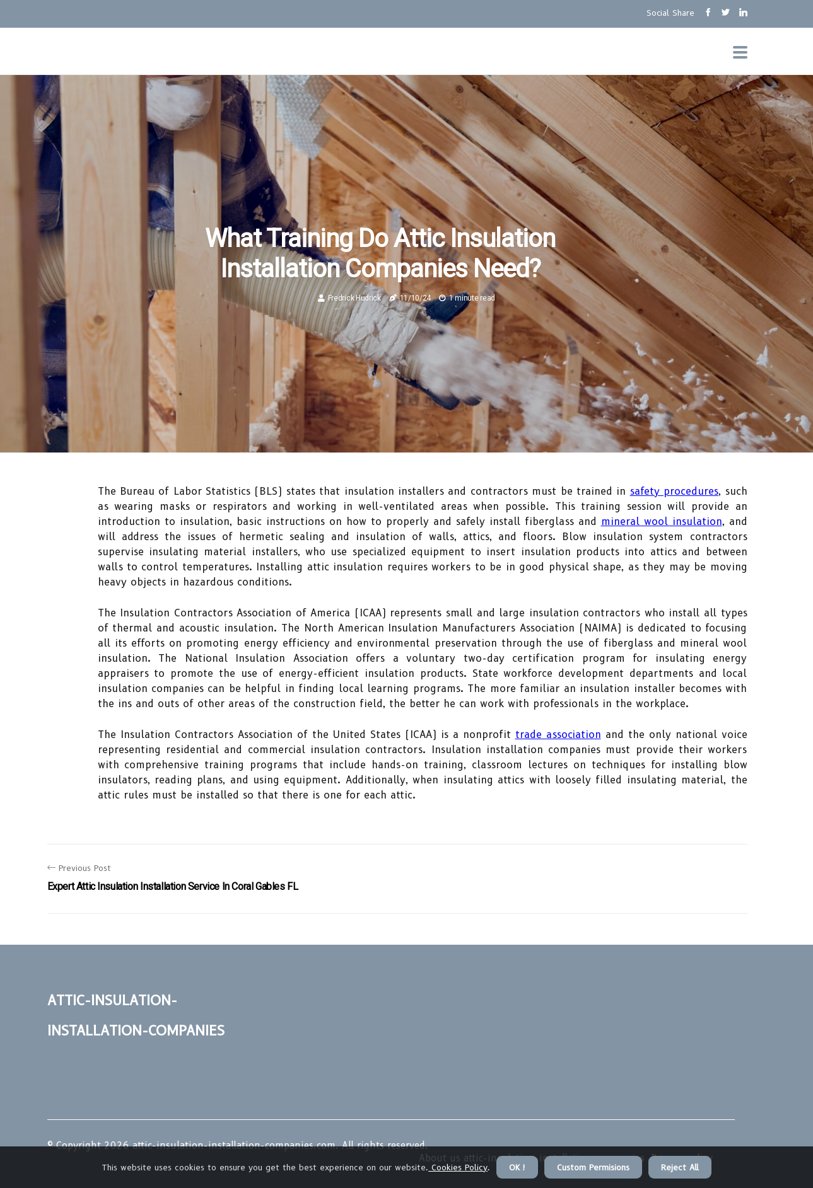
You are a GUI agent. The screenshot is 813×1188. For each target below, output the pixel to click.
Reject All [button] (680, 1167)
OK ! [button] (517, 1167)
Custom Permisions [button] (593, 1167)
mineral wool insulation (661, 522)
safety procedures (674, 491)
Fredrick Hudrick (354, 298)
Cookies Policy (458, 1167)
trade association (558, 735)
